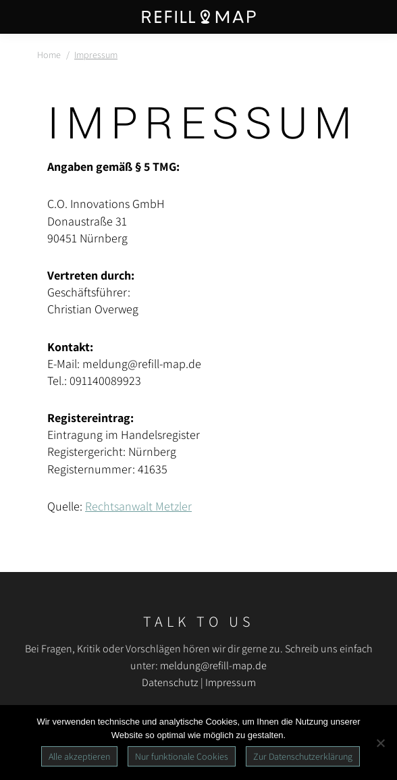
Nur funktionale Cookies (181, 756)
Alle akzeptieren (79, 756)
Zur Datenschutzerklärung (302, 756)
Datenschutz (170, 682)
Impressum (230, 682)
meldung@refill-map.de (213, 665)
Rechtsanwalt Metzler (138, 506)
